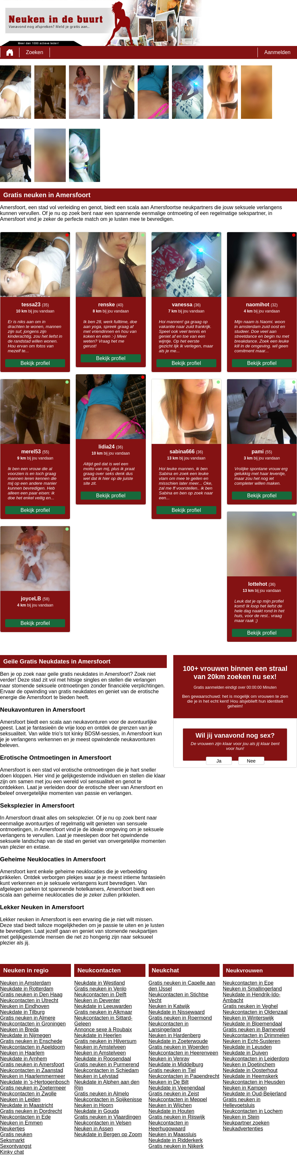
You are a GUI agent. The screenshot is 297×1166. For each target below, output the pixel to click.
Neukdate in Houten (171, 1111)
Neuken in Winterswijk (248, 1018)
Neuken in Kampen (245, 1088)
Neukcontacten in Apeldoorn (32, 1047)
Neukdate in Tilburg (22, 1012)
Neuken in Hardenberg (175, 1035)
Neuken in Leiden (20, 1099)
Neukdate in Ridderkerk (176, 1140)
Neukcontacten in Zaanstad (31, 1070)
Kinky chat (12, 1152)
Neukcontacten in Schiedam (106, 1070)
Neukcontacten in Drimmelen (256, 1035)
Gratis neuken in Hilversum (105, 1041)
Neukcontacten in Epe (248, 983)
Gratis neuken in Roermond (180, 1018)
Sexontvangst (15, 1146)
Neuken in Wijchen (170, 1105)
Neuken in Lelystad (96, 1076)
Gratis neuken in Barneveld (254, 1029)
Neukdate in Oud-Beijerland (255, 1093)
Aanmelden (277, 52)
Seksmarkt (12, 1140)
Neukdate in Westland (99, 983)
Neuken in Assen (93, 1128)
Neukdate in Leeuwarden (103, 1006)
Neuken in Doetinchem (249, 1064)
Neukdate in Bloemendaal (252, 1023)
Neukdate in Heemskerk (250, 1076)
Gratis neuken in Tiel (172, 1070)
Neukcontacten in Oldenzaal (255, 1012)
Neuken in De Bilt (169, 1082)
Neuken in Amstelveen (100, 1047)
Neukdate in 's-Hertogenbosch (35, 1082)
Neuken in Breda (19, 1029)
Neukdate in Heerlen (97, 1035)
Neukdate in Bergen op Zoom (108, 1134)
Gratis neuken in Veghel (250, 1006)
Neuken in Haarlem (22, 1053)
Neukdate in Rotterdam (26, 988)
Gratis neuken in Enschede (31, 1041)
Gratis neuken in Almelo (101, 1093)
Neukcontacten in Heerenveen (183, 1053)
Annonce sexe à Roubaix (103, 1029)
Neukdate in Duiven (245, 1053)
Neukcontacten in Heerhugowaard (169, 1125)
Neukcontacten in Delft (100, 994)
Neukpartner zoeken (246, 1123)
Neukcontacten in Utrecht (29, 1000)
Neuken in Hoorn (93, 1105)
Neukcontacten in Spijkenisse (108, 1099)
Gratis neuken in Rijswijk (177, 1117)
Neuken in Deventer (97, 1000)
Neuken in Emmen (21, 1123)
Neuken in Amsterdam (25, 983)
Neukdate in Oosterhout (250, 1070)
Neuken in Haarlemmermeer (32, 1076)
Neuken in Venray (169, 1058)
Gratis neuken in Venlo (100, 988)
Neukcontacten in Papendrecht (184, 1076)
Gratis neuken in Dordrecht (31, 1111)
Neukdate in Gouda (96, 1111)
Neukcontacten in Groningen (33, 1023)
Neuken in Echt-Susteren (251, 1041)
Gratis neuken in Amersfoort (32, 1064)
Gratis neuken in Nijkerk (176, 1146)
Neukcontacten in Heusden (254, 1082)
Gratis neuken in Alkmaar (103, 1012)
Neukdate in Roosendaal (102, 1058)
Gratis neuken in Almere (27, 1018)
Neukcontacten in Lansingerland (169, 1026)
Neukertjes (12, 1128)
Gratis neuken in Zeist (174, 1093)
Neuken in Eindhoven (24, 1006)
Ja (218, 761)
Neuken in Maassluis (173, 1134)
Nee (251, 761)
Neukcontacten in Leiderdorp (256, 1058)
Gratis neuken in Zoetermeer (33, 1088)
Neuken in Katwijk (169, 1006)
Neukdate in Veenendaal (177, 1088)
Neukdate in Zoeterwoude (178, 1041)
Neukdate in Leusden (247, 1047)
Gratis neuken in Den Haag (31, 994)
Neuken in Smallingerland (252, 988)
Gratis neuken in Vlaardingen (107, 1117)
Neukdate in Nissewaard (177, 1012)
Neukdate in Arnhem (23, 1058)
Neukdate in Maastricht (26, 1105)
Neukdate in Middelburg (176, 1064)
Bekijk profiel (35, 363)
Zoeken (34, 52)
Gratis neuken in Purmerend (106, 1064)
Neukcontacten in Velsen (102, 1123)
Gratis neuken (16, 1134)
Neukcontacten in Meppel (178, 1099)
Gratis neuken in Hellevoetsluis (242, 1102)
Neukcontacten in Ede (25, 1117)
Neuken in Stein (241, 1117)
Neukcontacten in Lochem (253, 1111)
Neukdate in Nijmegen (25, 1035)
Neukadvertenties (243, 1128)
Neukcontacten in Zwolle (28, 1093)
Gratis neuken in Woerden (179, 1047)
